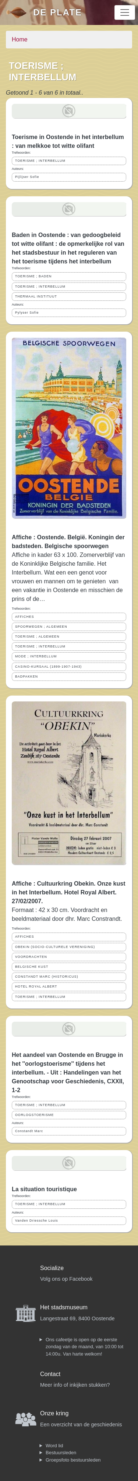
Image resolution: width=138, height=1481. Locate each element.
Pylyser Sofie (27, 312)
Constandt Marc (29, 1131)
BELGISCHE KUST (31, 967)
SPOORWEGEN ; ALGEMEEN (41, 626)
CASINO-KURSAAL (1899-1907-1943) (48, 666)
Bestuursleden (61, 1452)
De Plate (57, 12)
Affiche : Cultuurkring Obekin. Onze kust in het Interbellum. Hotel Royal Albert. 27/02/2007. (68, 892)
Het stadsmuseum (64, 1307)
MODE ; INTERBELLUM (36, 656)
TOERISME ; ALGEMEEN (37, 636)
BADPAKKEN (26, 676)
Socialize (52, 1268)
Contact (50, 1374)
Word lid (54, 1445)
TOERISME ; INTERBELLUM (40, 161)
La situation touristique (44, 1189)
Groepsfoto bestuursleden (73, 1460)
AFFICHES (24, 617)
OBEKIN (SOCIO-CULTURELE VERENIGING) (55, 947)
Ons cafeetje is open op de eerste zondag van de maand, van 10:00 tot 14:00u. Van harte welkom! (84, 1347)
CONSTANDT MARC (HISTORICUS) (46, 976)
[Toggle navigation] (124, 12)
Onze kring (54, 1413)
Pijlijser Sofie (27, 177)
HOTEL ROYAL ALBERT (36, 986)
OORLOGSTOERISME (34, 1115)
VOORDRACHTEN (31, 957)
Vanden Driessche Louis (36, 1220)
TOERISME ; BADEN (33, 276)
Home (20, 39)
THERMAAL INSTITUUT (36, 296)
